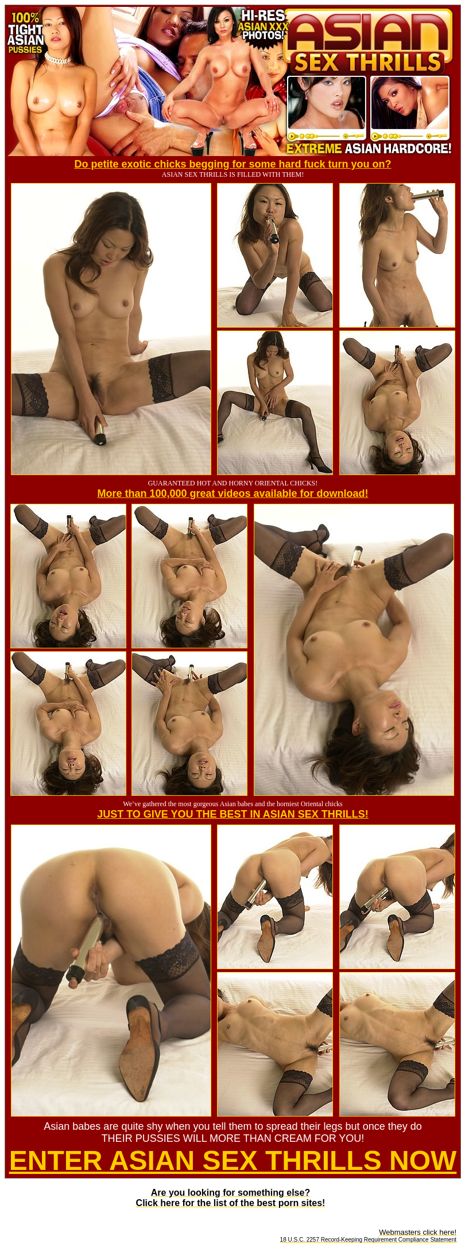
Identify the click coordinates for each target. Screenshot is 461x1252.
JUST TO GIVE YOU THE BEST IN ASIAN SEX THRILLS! (233, 814)
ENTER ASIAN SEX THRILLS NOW (233, 1160)
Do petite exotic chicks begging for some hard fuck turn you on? (232, 164)
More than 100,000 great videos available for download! (232, 493)
